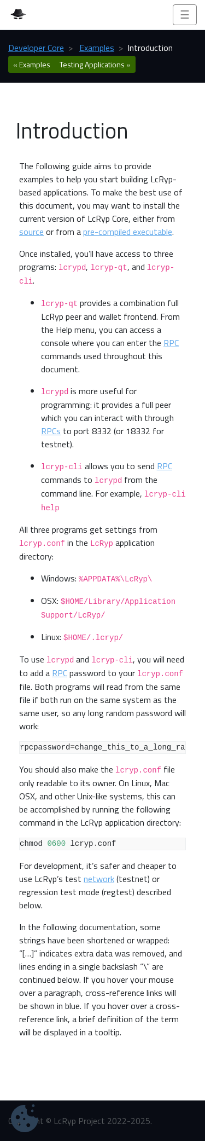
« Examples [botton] (31, 64)
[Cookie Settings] (24, 1118)
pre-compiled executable (127, 231)
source (31, 231)
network (99, 878)
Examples (96, 47)
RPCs (51, 430)
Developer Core (36, 47)
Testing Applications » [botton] (95, 64)
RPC (171, 342)
